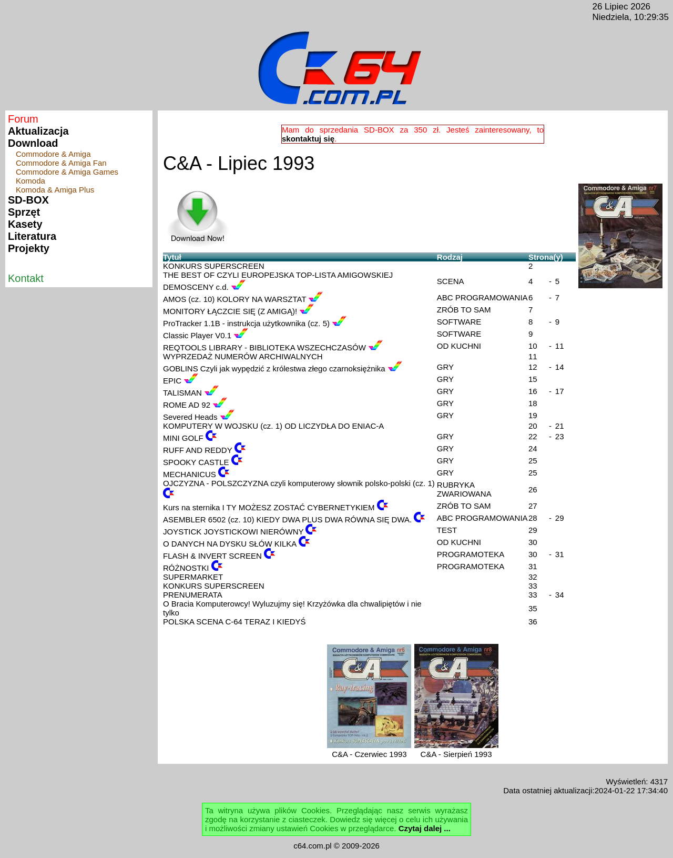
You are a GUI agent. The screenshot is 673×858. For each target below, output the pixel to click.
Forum (23, 119)
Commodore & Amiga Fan (61, 162)
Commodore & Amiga (53, 153)
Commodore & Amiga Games (67, 171)
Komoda (30, 180)
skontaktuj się (308, 138)
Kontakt (26, 278)
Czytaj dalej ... (425, 828)
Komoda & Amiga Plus (55, 189)
